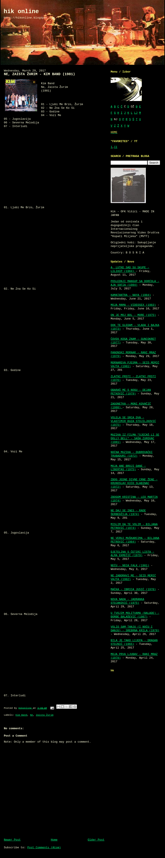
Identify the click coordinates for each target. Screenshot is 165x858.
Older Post (96, 839)
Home (54, 839)
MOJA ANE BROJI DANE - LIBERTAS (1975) (128, 467)
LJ (136, 113)
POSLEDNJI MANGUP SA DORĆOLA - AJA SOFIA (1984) (135, 283)
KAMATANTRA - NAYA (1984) (131, 295)
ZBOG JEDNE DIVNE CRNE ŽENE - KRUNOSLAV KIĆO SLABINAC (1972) (134, 483)
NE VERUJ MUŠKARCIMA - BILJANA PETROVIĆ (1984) (135, 540)
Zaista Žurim (44, 715)
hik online (21, 11)
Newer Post (12, 839)
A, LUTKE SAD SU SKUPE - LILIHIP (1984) (130, 269)
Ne (31, 715)
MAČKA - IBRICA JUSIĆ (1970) (133, 589)
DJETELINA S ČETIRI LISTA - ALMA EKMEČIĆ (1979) (132, 553)
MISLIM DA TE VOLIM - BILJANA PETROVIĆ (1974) (134, 526)
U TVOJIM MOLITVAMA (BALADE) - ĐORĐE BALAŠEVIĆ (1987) (135, 614)
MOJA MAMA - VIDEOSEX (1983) (133, 305)
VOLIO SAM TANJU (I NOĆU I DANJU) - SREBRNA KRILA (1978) (135, 628)
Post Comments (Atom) (44, 847)
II (116, 147)
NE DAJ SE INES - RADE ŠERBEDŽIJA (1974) (128, 512)
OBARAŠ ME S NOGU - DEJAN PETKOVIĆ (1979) (131, 391)
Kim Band (21, 715)
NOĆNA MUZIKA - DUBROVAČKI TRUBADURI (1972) (132, 454)
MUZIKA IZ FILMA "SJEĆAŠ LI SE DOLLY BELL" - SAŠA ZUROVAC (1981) (135, 438)
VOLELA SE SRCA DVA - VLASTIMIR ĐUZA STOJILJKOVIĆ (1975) (133, 421)
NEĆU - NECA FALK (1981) (130, 565)
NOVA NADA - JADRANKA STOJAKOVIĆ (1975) (127, 601)
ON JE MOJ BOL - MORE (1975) (133, 315)
